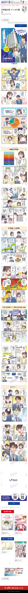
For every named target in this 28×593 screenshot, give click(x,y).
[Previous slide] (2, 525)
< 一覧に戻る (5, 20)
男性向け (13, 5)
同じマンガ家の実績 (7, 538)
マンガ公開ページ (21, 25)
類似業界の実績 (7, 511)
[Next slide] (26, 525)
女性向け (17, 5)
